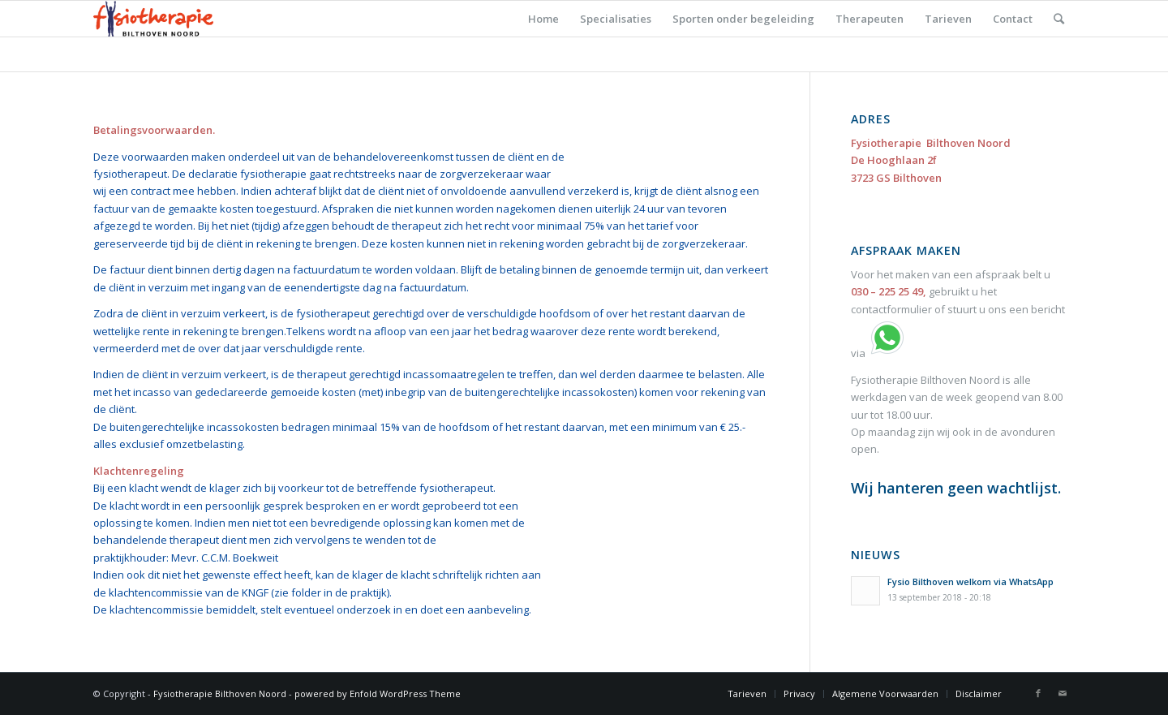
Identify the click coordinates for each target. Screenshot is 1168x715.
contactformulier (891, 309)
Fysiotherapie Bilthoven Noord (219, 693)
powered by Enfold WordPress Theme (377, 693)
